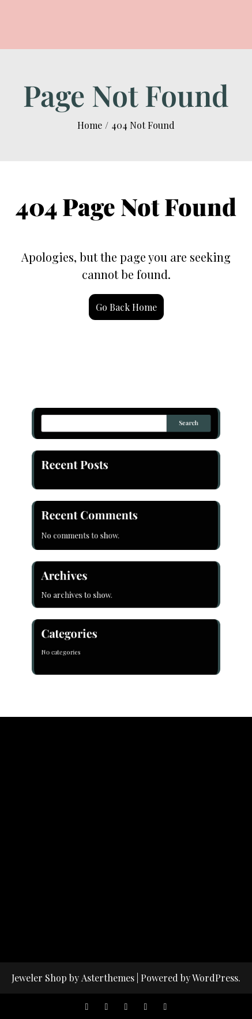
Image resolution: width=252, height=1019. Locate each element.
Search (182, 434)
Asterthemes (107, 978)
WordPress (215, 978)
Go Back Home (126, 307)
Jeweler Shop (39, 978)
